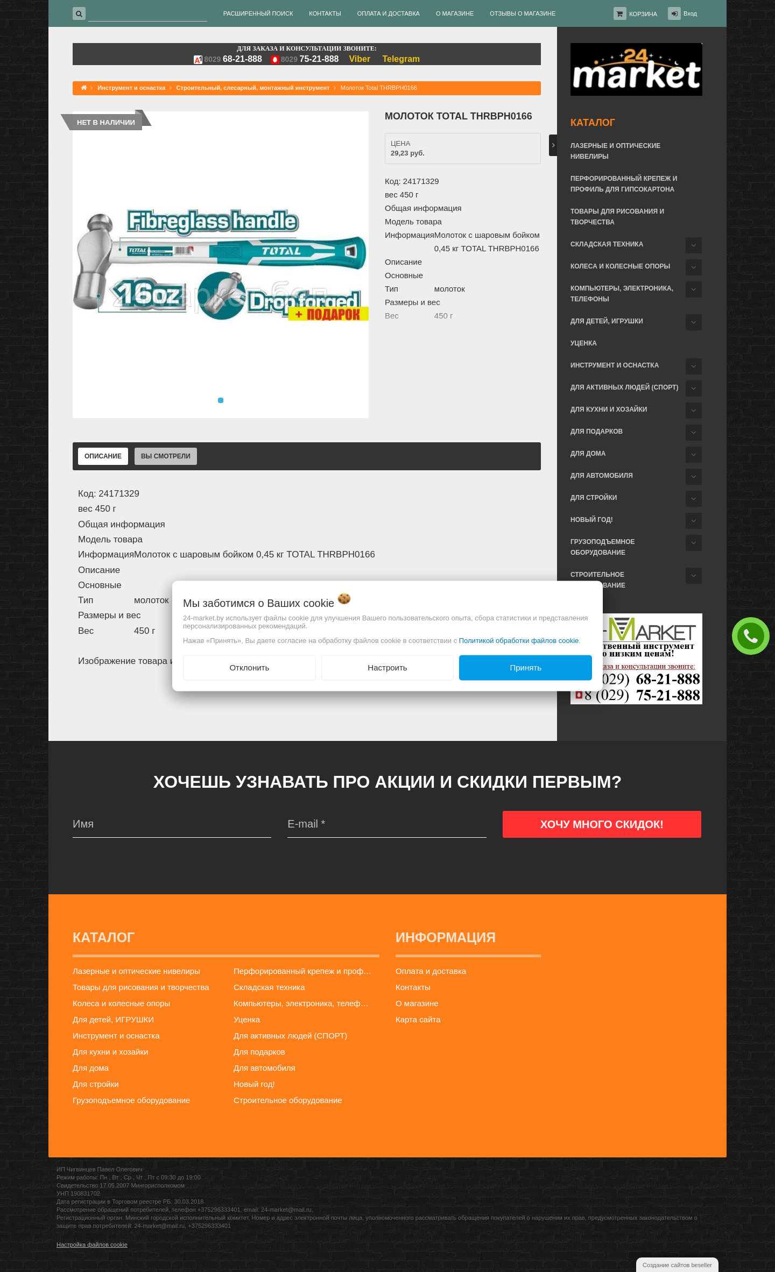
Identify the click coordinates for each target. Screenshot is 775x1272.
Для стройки (593, 497)
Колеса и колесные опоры (620, 266)
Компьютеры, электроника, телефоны (621, 294)
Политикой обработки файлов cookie (519, 641)
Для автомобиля (601, 475)
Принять (525, 667)
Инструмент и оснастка (614, 365)
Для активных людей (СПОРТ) (624, 387)
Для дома (587, 453)
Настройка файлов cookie (92, 1244)
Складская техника (606, 244)
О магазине (417, 1003)
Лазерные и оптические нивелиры (615, 151)
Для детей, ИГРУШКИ (606, 321)
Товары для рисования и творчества (617, 217)
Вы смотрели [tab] (166, 456)
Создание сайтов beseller (677, 1265)
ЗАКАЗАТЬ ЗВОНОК (753, 635)
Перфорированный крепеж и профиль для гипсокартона (623, 184)
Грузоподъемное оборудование (602, 547)
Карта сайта (418, 1019)
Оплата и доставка (431, 971)
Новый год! (591, 520)
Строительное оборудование (597, 580)
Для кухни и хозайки (608, 409)
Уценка (583, 343)
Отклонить (249, 667)
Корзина (643, 14)
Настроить (387, 667)
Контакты (413, 987)
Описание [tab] (103, 456)
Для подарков (596, 431)
